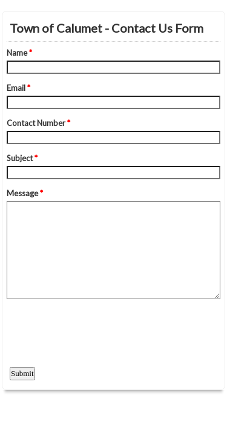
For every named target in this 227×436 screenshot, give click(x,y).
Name (19, 53)
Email (18, 88)
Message (25, 193)
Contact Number (38, 123)
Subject (22, 158)
